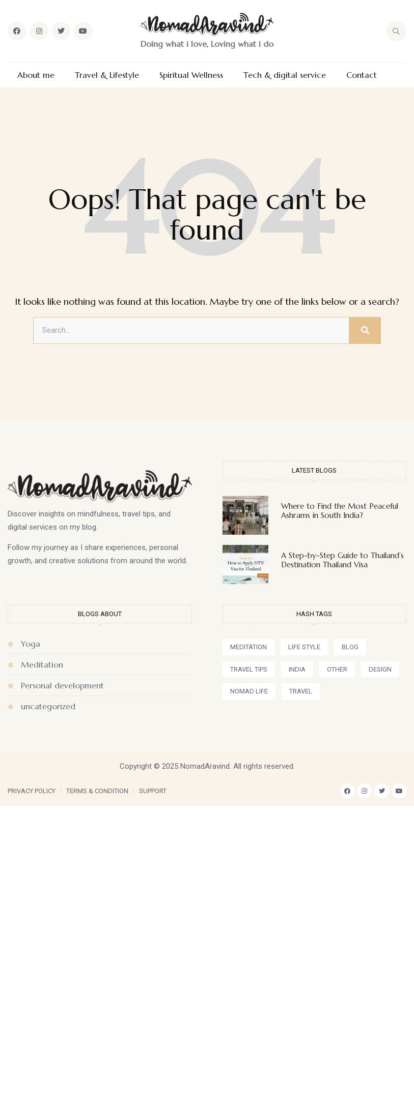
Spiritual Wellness (191, 75)
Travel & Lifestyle (107, 75)
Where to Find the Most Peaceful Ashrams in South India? (339, 510)
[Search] (364, 330)
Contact (361, 75)
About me (35, 75)
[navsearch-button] (396, 31)
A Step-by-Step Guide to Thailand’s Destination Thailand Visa (342, 559)
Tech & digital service (284, 75)
